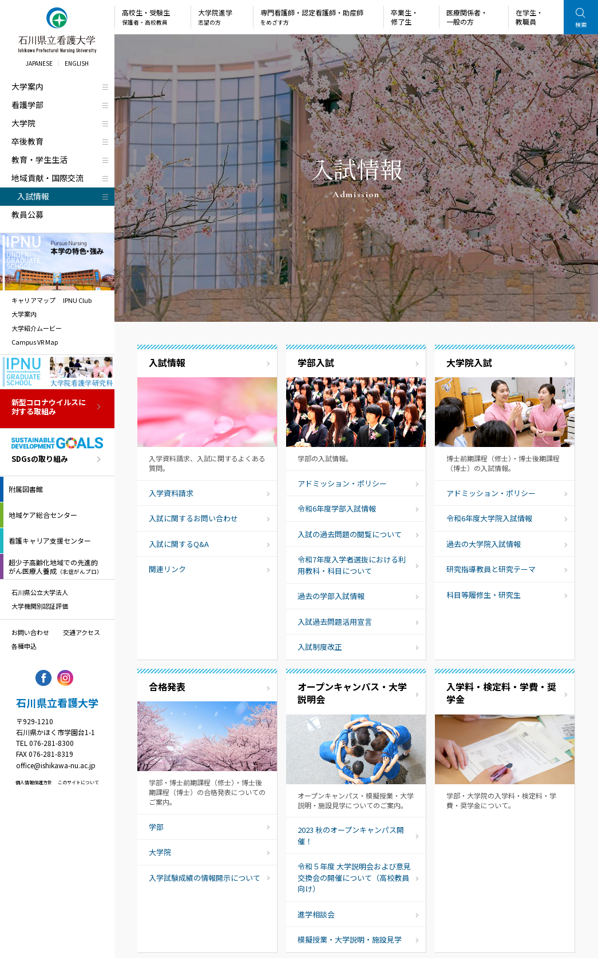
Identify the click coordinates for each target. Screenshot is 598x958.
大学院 (23, 123)
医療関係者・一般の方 (467, 16)
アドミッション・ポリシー (342, 483)
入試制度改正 (320, 646)
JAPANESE (39, 63)
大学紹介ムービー (36, 328)
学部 (156, 826)
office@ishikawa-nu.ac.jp (56, 765)
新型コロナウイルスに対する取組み (48, 407)
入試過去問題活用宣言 (335, 621)
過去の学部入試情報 (331, 595)
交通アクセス (81, 632)
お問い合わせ (30, 632)
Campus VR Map (34, 342)
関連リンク (167, 569)
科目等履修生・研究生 (483, 594)
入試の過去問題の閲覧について (350, 534)
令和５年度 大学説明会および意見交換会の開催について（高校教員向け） (354, 877)
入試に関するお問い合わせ (193, 518)
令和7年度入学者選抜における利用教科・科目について (352, 565)
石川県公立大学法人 (39, 592)
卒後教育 (27, 141)
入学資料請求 (171, 493)
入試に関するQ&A (179, 543)
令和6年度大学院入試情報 (489, 518)
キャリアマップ (33, 300)
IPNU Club (77, 300)
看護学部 (27, 104)
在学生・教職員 (529, 16)
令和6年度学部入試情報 (337, 508)
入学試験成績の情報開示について (204, 877)
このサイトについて (78, 782)
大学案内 (27, 86)
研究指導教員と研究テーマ (491, 569)
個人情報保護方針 (33, 782)
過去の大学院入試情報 (483, 543)
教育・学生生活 (39, 159)
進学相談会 (316, 914)
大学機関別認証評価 (39, 606)
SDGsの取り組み (39, 459)
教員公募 (27, 214)
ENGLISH (77, 63)
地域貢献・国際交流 (47, 177)
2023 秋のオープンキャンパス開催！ (351, 835)
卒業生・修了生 (404, 16)
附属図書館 (26, 489)
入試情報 (33, 196)
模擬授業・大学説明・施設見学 (350, 939)
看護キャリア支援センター (50, 540)
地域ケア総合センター (43, 515)
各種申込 (24, 646)
